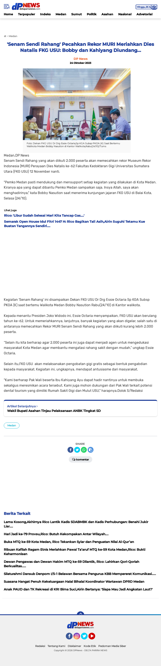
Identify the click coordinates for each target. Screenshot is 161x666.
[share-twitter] (77, 450)
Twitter (86, 638)
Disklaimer (74, 646)
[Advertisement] (80, 261)
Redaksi (40, 646)
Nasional (124, 14)
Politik (91, 14)
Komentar (80, 459)
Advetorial (144, 14)
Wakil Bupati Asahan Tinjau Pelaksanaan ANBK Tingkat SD (54, 411)
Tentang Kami (56, 646)
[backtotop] (80, 615)
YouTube (94, 638)
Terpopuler (26, 14)
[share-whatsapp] (84, 450)
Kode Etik (90, 646)
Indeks (45, 14)
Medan (61, 14)
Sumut (76, 14)
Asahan (107, 14)
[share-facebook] (70, 450)
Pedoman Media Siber (112, 646)
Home (8, 14)
